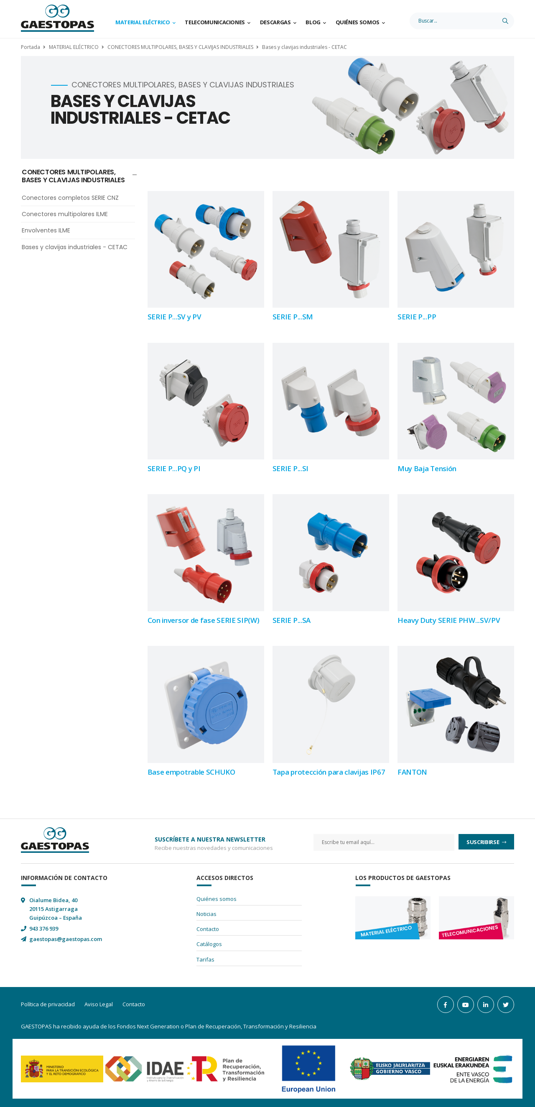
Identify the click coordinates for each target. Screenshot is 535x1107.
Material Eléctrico (142, 22)
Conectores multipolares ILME (65, 214)
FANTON (412, 772)
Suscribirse (483, 842)
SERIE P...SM (293, 316)
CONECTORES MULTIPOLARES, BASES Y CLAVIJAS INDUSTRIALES (180, 47)
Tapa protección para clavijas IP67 (329, 772)
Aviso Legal (98, 1004)
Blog (313, 22)
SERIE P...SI (290, 468)
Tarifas (205, 959)
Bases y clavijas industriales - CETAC (304, 47)
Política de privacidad (48, 1004)
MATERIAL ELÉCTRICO (74, 47)
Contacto (207, 929)
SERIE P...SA (292, 620)
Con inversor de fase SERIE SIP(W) (204, 620)
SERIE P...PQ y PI (174, 468)
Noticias (206, 914)
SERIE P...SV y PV (174, 316)
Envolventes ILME (46, 230)
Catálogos (209, 944)
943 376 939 (43, 928)
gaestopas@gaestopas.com (65, 939)
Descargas (275, 22)
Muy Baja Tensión (426, 468)
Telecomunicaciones (215, 22)
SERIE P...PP (416, 316)
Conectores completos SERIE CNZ (70, 198)
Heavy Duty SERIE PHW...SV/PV (448, 620)
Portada (30, 47)
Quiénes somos (358, 22)
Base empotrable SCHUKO (191, 772)
